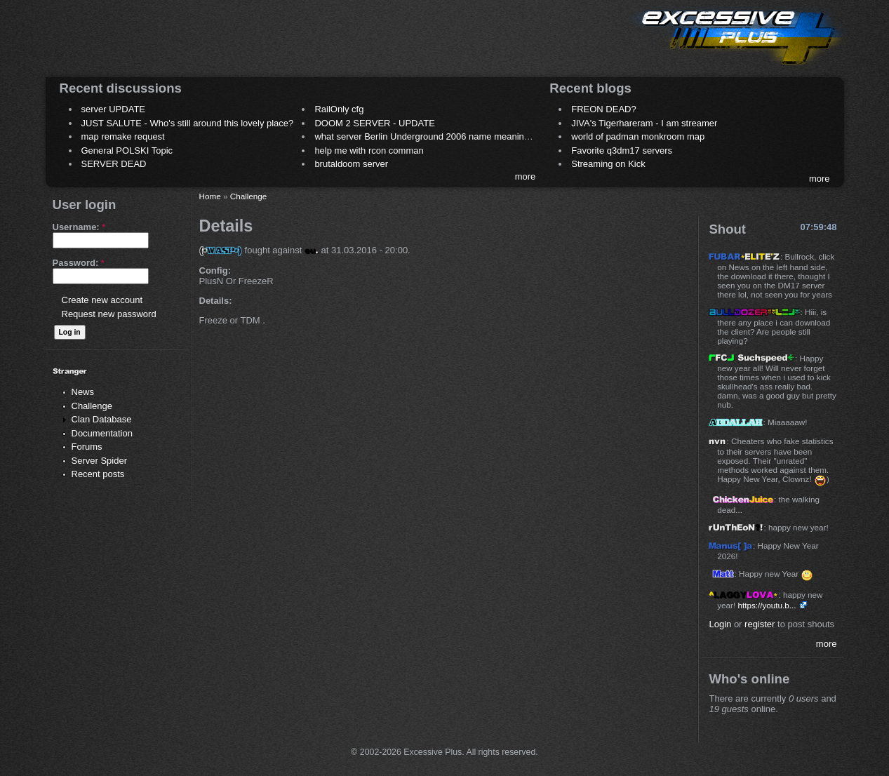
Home (210, 196)
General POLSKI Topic (127, 150)
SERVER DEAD (114, 164)
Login (720, 624)
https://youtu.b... (766, 605)
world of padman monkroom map (637, 136)
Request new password (109, 314)
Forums (87, 446)
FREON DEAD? (603, 109)
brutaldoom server (351, 164)
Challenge (92, 406)
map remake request (123, 136)
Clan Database (102, 419)
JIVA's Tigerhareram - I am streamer (644, 123)
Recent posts (98, 474)
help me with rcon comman (368, 150)
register (759, 624)
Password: (79, 262)
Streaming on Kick (608, 164)
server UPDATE (113, 109)
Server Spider (99, 460)
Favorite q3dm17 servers (621, 150)
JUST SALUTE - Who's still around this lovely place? (187, 123)
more (525, 176)
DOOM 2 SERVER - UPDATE (374, 123)
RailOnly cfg (338, 109)
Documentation (102, 433)
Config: (215, 270)
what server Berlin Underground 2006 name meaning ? (425, 136)
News (83, 392)
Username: (79, 227)
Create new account (102, 300)
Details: (215, 300)
